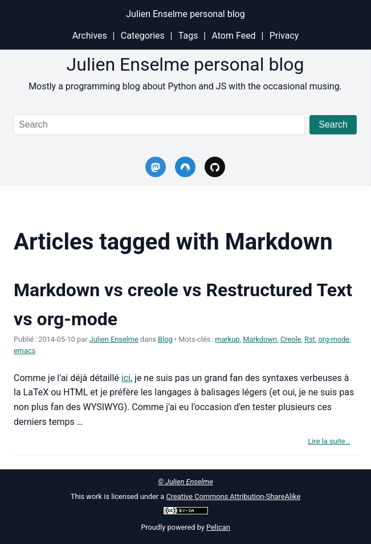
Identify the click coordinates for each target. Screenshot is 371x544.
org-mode (334, 339)
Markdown (260, 339)
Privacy (284, 35)
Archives (89, 35)
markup (227, 339)
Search (333, 124)
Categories (143, 35)
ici (126, 378)
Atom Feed (233, 35)
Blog (165, 339)
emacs (24, 350)
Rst (309, 339)
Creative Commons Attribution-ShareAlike (233, 496)
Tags (188, 35)
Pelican (218, 527)
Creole (290, 339)
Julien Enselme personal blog (185, 14)
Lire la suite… (329, 441)
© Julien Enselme (185, 481)
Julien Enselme (113, 339)
